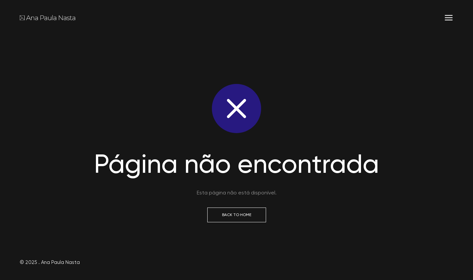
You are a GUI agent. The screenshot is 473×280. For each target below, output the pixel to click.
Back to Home (236, 214)
